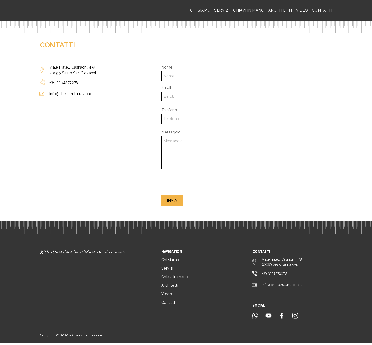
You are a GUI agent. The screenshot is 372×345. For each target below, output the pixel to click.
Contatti (322, 11)
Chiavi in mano (249, 11)
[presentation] (197, 184)
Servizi (221, 11)
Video (302, 11)
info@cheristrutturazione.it (72, 96)
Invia (172, 203)
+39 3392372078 (64, 85)
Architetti (280, 11)
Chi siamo (200, 11)
